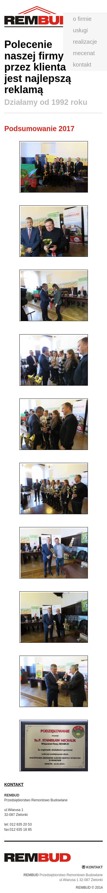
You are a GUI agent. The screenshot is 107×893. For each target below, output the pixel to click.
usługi (80, 30)
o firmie (82, 19)
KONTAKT (13, 784)
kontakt (82, 64)
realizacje (85, 42)
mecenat (84, 53)
